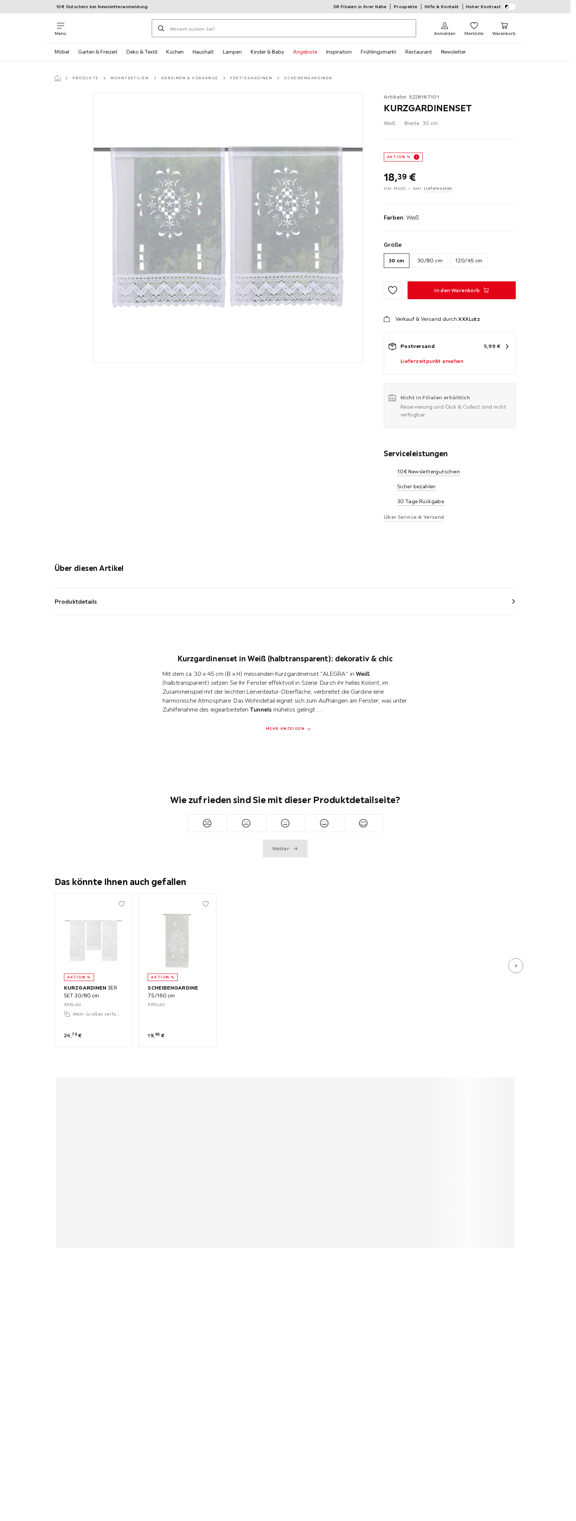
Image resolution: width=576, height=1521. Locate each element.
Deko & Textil (141, 51)
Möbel (62, 51)
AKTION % (399, 156)
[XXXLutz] (109, 28)
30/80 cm (430, 260)
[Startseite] (58, 78)
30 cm (397, 260)
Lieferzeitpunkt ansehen (431, 361)
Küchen (175, 51)
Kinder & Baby (267, 51)
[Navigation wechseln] (60, 28)
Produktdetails (76, 601)
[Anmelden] (445, 28)
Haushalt (203, 51)
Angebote (305, 51)
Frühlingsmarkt (378, 51)
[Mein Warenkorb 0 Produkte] (504, 28)
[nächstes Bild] (515, 965)
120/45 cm (469, 260)
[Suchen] (161, 28)
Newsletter (453, 51)
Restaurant (418, 51)
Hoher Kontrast (491, 7)
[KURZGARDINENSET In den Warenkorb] (462, 290)
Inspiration (339, 51)
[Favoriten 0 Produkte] (473, 28)
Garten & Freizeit (98, 51)
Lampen (232, 51)
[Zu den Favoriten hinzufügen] (393, 290)
